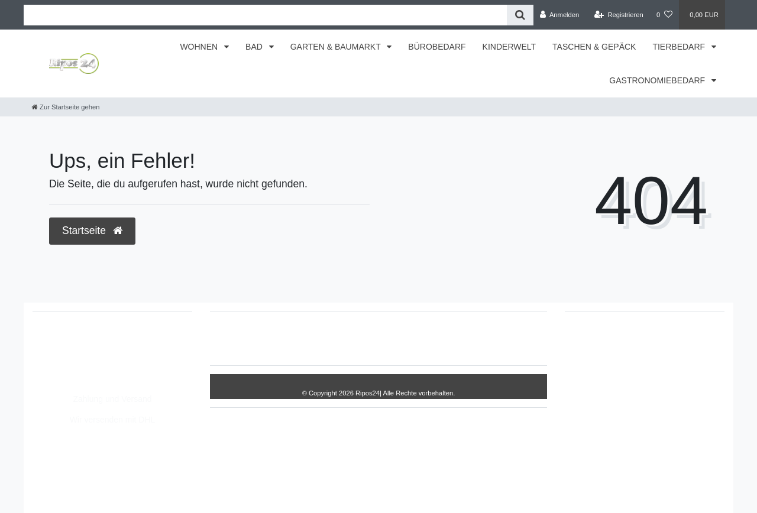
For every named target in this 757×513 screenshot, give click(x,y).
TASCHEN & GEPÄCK (594, 46)
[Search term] (265, 15)
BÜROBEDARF (436, 46)
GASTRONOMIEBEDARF (658, 80)
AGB (466, 338)
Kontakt (505, 338)
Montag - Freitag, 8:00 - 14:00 (99, 378)
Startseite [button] (92, 230)
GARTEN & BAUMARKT (336, 46)
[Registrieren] (619, 15)
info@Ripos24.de (77, 366)
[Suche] (520, 15)
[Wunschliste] (664, 15)
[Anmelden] (559, 15)
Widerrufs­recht (259, 338)
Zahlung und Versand (112, 399)
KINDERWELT (509, 46)
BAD (255, 46)
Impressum (322, 338)
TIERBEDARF (679, 46)
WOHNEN (200, 46)
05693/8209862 (73, 353)
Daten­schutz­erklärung (400, 338)
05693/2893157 (73, 341)
